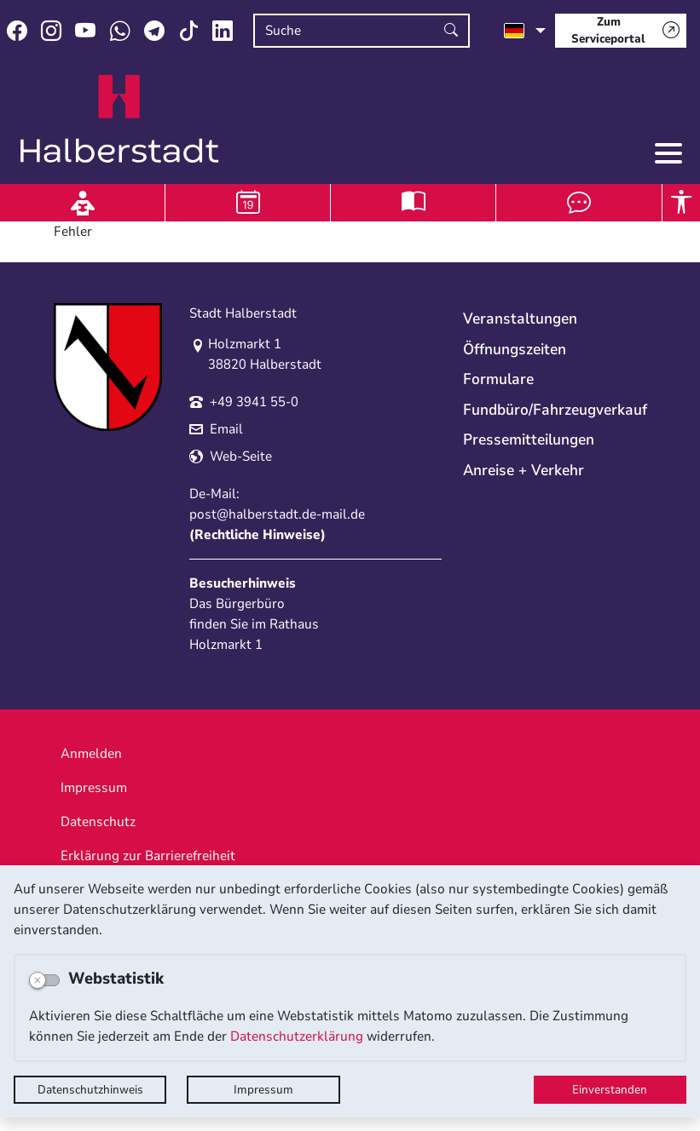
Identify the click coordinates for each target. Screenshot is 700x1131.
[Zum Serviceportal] (620, 31)
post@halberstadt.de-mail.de (277, 514)
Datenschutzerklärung (296, 1036)
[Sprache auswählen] (524, 31)
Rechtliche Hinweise (257, 534)
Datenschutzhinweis (90, 1090)
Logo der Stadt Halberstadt (119, 119)
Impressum (263, 1090)
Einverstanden (609, 1090)
